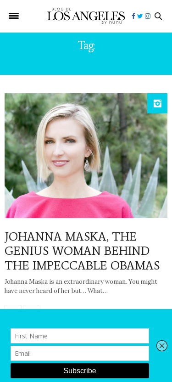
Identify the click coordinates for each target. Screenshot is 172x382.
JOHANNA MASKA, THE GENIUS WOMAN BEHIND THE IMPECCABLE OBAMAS (82, 250)
